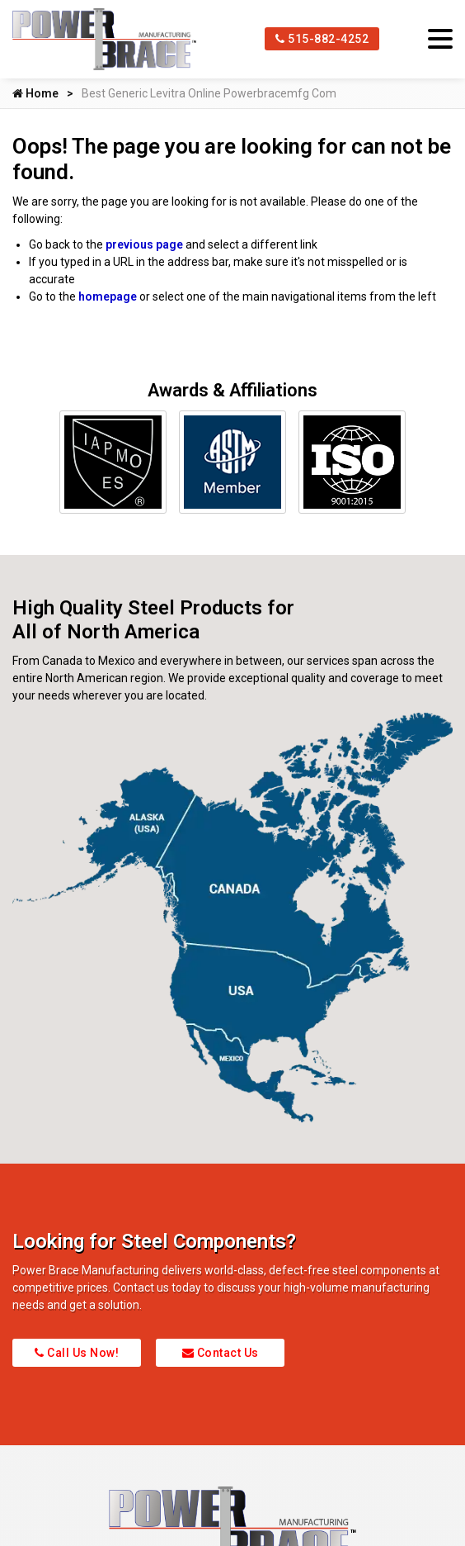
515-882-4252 (322, 38)
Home (35, 93)
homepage (107, 296)
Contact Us (220, 1352)
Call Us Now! (77, 1352)
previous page (144, 244)
